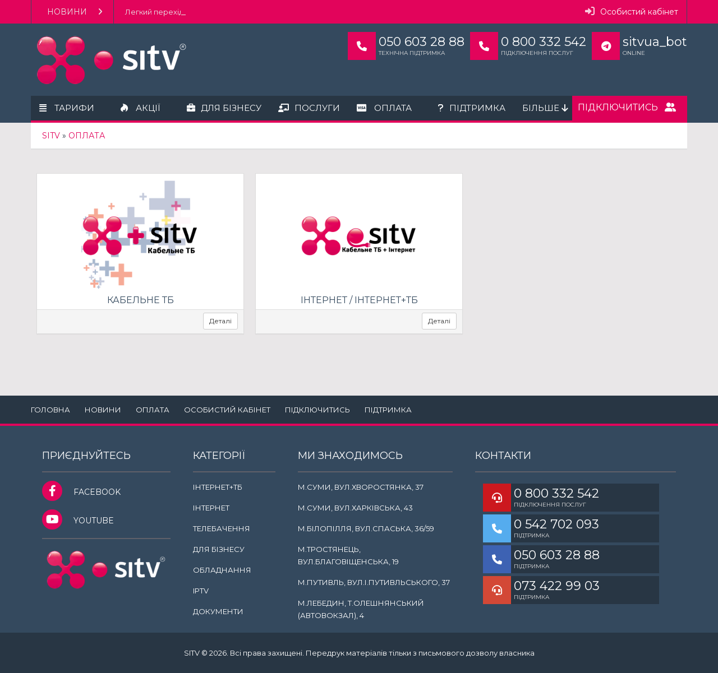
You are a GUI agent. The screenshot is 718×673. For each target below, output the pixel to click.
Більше (545, 108)
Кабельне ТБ (140, 300)
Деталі (220, 321)
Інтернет (211, 507)
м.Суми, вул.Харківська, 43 (355, 507)
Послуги (309, 108)
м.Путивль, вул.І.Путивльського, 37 (374, 582)
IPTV (201, 590)
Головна (50, 409)
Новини (74, 12)
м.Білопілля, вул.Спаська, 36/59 (366, 528)
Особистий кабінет (631, 11)
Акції (140, 108)
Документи (218, 611)
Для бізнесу (224, 108)
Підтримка (471, 108)
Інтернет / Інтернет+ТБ (359, 300)
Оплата (384, 108)
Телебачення (221, 528)
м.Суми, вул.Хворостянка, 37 (361, 486)
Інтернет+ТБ (217, 486)
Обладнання (222, 569)
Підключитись (627, 107)
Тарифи (66, 108)
